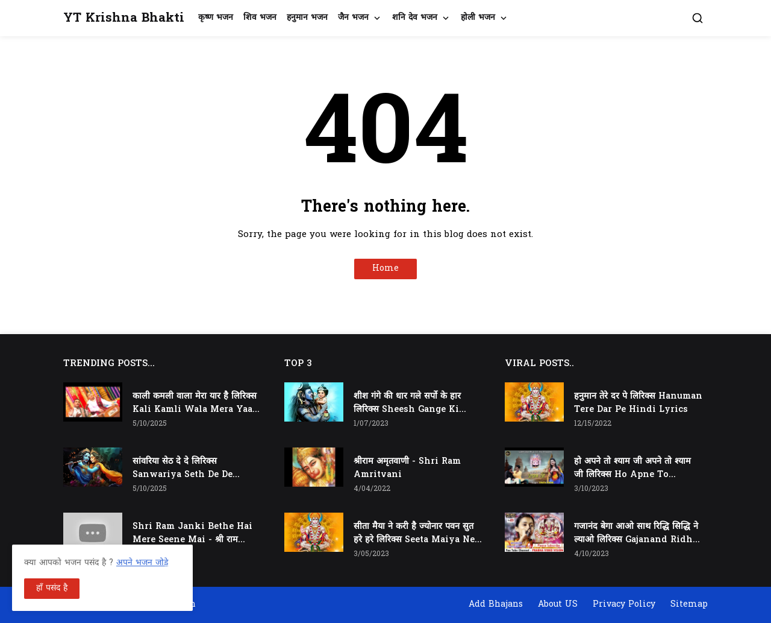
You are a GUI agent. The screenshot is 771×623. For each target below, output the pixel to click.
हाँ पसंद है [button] (51, 588)
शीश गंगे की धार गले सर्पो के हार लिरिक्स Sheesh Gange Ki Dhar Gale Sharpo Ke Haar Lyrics (412, 403)
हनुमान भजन (307, 17)
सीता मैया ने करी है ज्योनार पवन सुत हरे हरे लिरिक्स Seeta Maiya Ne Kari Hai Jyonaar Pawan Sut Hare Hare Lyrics (414, 533)
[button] (697, 18)
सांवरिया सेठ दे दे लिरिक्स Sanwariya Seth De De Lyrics (183, 468)
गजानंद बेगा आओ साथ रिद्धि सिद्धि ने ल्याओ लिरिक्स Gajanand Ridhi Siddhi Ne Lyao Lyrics (636, 533)
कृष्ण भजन (215, 17)
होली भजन (478, 17)
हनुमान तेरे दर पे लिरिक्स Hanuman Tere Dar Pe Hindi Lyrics (638, 403)
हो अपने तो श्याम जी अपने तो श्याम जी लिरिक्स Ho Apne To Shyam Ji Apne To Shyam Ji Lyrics (633, 468)
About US (558, 604)
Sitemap (689, 604)
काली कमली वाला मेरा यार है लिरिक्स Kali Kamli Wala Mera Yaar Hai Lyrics (195, 403)
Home (385, 268)
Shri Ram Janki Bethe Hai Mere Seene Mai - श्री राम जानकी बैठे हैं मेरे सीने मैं (192, 533)
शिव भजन (259, 17)
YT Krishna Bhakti (123, 18)
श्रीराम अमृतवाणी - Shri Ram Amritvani (407, 468)
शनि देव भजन (414, 17)
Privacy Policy (624, 604)
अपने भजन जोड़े (142, 563)
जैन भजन (353, 17)
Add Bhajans (496, 604)
